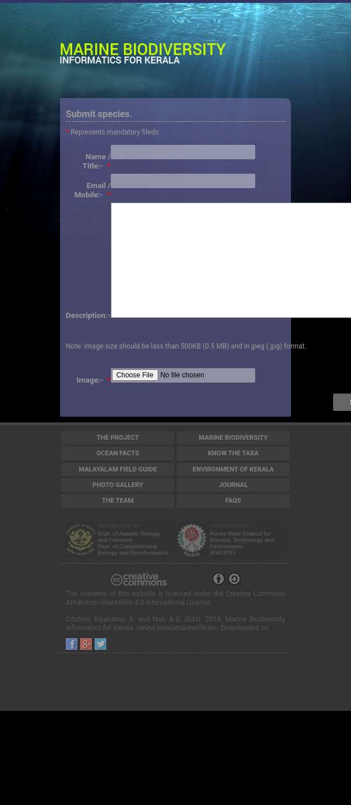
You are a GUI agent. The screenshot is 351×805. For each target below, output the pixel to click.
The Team (118, 500)
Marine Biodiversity (233, 437)
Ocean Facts (117, 453)
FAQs (233, 500)
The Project (117, 437)
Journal (233, 485)
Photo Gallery (117, 485)
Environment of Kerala (233, 469)
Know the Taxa (233, 453)
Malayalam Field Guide (118, 469)
